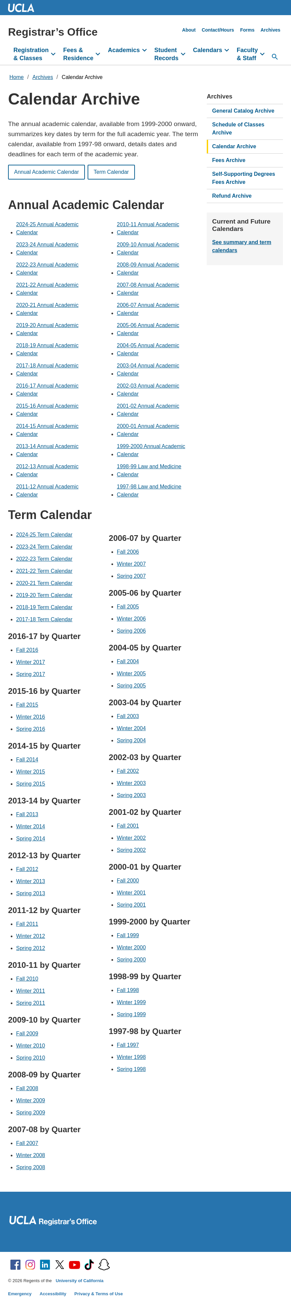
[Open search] (275, 57)
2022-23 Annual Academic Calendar (47, 269)
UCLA (24, 7)
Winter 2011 (30, 991)
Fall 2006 (128, 552)
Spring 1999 (131, 1014)
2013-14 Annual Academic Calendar (47, 450)
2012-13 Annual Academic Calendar (47, 470)
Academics (124, 50)
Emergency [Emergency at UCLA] (20, 1293)
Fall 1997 (128, 1045)
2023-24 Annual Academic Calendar (47, 248)
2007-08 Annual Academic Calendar (148, 289)
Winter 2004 (131, 728)
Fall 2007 (27, 1143)
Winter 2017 (30, 662)
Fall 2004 (128, 661)
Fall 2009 (27, 1033)
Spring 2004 (131, 740)
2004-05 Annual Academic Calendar (148, 349)
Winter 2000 (131, 947)
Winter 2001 (131, 893)
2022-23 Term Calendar (44, 559)
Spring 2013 (30, 893)
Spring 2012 (30, 948)
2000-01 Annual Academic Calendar (148, 430)
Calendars (207, 50)
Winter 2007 (131, 564)
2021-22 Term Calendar (44, 571)
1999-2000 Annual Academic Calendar (151, 450)
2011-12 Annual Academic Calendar (47, 491)
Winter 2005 (131, 673)
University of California (79, 1280)
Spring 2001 (131, 905)
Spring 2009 (30, 1112)
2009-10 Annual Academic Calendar (148, 248)
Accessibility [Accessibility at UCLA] (53, 1293)
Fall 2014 (27, 759)
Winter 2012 (30, 936)
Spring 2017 (30, 674)
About (189, 30)
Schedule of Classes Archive (238, 128)
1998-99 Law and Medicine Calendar (149, 470)
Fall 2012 (27, 869)
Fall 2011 (27, 924)
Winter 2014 (30, 826)
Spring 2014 (30, 838)
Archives (270, 30)
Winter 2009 (30, 1100)
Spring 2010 (30, 1058)
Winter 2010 (30, 1046)
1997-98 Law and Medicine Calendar (149, 491)
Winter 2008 (30, 1155)
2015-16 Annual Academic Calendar (47, 410)
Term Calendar (111, 172)
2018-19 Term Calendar (44, 607)
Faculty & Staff (247, 54)
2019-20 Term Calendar (44, 595)
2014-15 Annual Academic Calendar (47, 430)
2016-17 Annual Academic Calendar (47, 390)
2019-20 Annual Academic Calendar (47, 329)
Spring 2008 (30, 1167)
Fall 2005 (128, 606)
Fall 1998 (128, 990)
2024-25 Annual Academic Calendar (47, 228)
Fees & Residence (78, 54)
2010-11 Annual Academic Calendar (148, 228)
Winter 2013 (30, 881)
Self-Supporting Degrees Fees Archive (243, 178)
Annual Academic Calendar (46, 172)
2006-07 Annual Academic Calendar (148, 309)
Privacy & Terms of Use (99, 1293)
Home (16, 77)
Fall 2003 (128, 716)
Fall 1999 (128, 935)
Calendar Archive (82, 77)
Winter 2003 (131, 783)
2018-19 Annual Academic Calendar (47, 349)
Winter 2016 (30, 717)
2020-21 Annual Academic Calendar (47, 309)
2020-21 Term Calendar (44, 583)
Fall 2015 (27, 705)
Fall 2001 (128, 826)
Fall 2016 (27, 650)
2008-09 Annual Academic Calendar (148, 269)
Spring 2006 (131, 631)
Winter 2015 (30, 772)
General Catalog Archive (243, 111)
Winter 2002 (131, 838)
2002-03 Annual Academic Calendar (148, 390)
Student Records (166, 54)
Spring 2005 (131, 685)
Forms (247, 30)
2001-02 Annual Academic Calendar (148, 410)
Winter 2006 (131, 619)
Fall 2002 (128, 771)
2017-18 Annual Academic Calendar (47, 370)
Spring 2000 (131, 959)
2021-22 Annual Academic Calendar (47, 289)
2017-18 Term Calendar (44, 619)
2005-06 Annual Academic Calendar (148, 329)
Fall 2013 (27, 814)
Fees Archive (228, 160)
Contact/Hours (218, 30)
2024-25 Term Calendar (44, 535)
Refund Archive (232, 196)
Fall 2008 (27, 1088)
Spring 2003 (131, 795)
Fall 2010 (27, 979)
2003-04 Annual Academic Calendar (148, 370)
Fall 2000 (128, 880)
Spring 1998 (131, 1069)
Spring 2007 (131, 576)
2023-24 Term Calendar (44, 547)
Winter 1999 (131, 1002)
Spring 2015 (30, 784)
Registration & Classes (31, 54)
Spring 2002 (131, 850)
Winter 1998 (131, 1057)
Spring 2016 (30, 729)
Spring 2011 (30, 1003)
